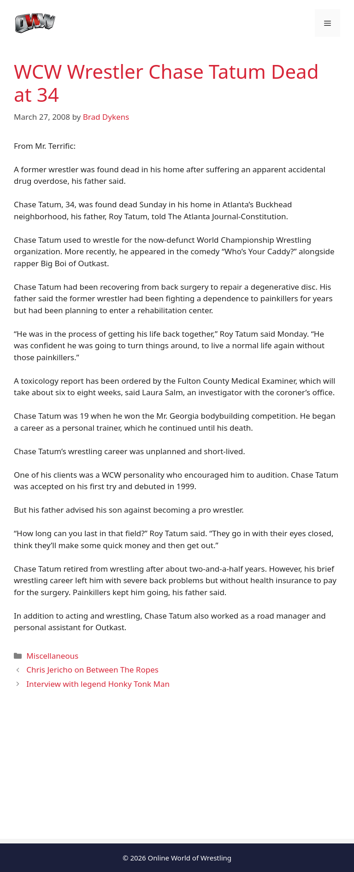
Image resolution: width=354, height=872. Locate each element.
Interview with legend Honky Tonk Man (98, 684)
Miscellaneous (52, 655)
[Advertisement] (177, 774)
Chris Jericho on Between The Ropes (92, 669)
